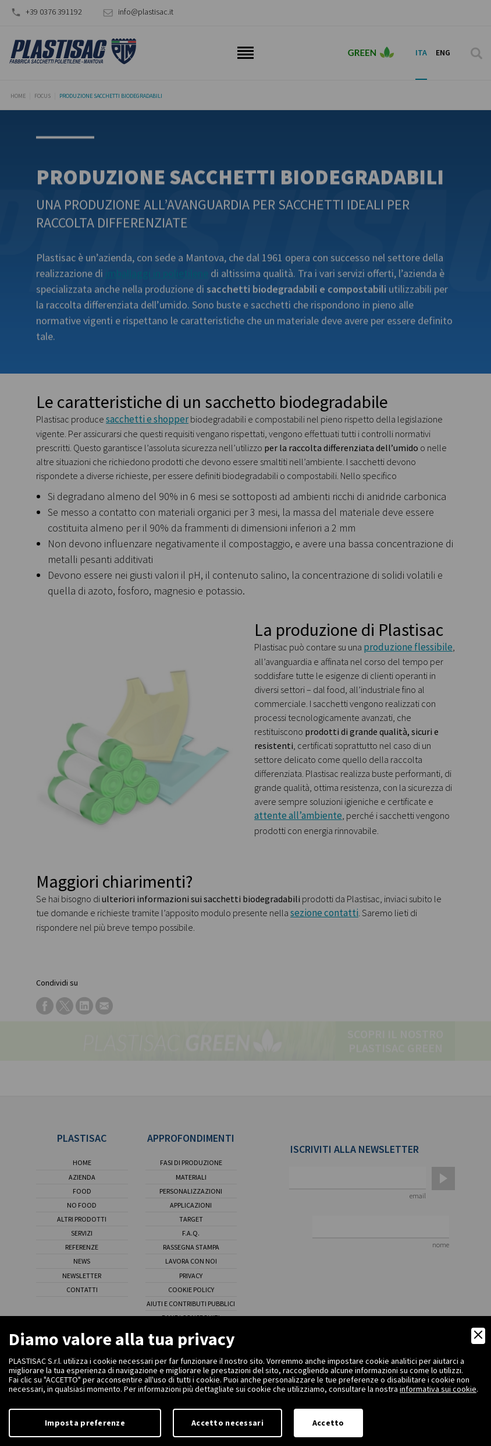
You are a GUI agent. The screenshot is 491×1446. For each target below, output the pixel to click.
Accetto (328, 1422)
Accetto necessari (227, 1422)
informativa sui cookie (438, 1389)
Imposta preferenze (85, 1422)
